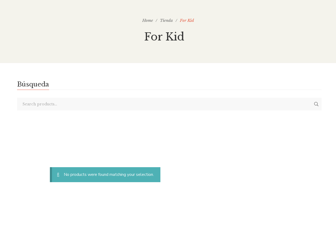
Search (316, 104)
